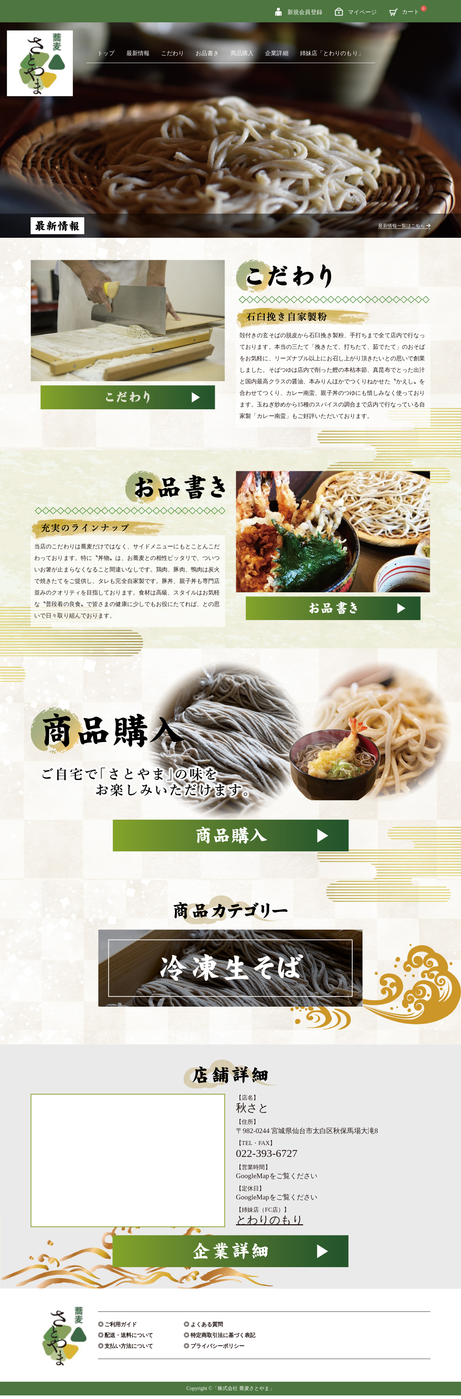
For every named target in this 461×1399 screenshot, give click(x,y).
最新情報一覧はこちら (398, 225)
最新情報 (137, 53)
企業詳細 (276, 53)
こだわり (172, 53)
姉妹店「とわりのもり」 (332, 53)
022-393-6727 (266, 1157)
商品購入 (242, 53)
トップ (106, 53)
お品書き (207, 53)
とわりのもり (269, 1223)
